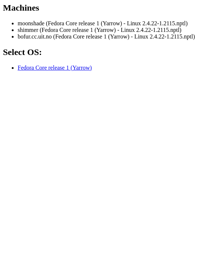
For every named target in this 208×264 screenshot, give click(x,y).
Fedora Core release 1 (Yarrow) (55, 68)
